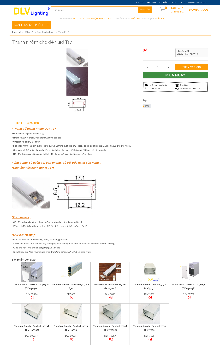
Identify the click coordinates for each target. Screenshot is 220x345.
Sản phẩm (163, 2)
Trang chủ (140, 2)
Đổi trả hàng (152, 88)
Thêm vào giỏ (192, 67)
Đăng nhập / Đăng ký (197, 2)
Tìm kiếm (145, 9)
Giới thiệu (151, 2)
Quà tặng (181, 85)
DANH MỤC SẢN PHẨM (31, 25)
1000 (146, 106)
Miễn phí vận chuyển (156, 85)
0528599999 (191, 10)
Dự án (182, 2)
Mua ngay (175, 75)
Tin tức (174, 2)
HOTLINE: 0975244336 (188, 88)
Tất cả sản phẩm (32, 32)
